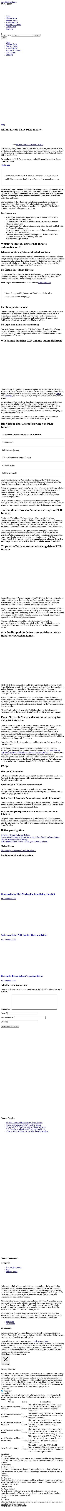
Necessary (8, 1394)
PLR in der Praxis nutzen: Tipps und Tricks (22, 976)
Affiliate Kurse (11, 18)
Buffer (58, 394)
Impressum (10, 1324)
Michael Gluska (22, 145)
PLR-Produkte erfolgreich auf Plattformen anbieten (25, 1132)
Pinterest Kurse (11, 20)
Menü (4, 38)
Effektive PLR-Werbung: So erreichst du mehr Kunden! (27, 1134)
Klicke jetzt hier (44, 283)
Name (4, 1016)
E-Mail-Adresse (8, 1020)
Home (8, 16)
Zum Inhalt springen (9, 2)
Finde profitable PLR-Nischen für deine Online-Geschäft (28, 894)
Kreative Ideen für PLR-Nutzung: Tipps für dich (24, 1126)
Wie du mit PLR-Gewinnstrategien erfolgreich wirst (25, 1130)
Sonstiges (9, 29)
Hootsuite (8, 396)
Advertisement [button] (6, 1489)
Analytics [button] (4, 1478)
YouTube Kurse (12, 22)
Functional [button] (5, 1457)
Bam (46, 1344)
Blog (3, 125)
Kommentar (6, 1012)
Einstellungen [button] (6, 1357)
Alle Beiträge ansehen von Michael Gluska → (18, 851)
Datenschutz (10, 1327)
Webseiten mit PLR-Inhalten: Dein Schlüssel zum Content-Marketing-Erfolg (30, 751)
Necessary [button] (5, 1391)
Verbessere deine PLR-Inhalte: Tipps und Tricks (24, 935)
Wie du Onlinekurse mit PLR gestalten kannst (23, 1128)
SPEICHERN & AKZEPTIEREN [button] (14, 1509)
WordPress (36, 1344)
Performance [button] (6, 1468)
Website (4, 1025)
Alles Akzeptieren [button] (19, 1357)
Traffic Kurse (11, 27)
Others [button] (3, 1500)
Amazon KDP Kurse (13, 25)
